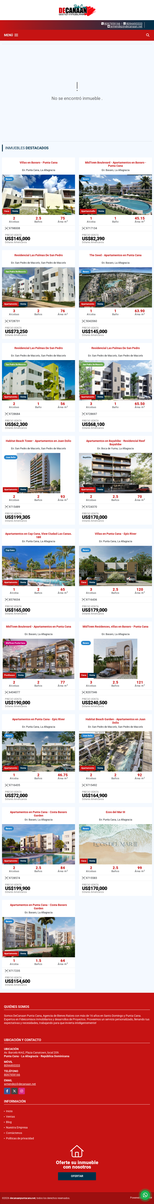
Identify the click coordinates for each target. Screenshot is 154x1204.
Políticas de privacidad (20, 1138)
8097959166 (112, 23)
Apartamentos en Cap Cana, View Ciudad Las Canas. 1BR (38, 535)
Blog (9, 1122)
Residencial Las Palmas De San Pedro (38, 255)
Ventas (10, 1116)
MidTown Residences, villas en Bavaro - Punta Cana (115, 626)
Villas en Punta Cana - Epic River (115, 533)
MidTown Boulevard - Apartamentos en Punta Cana (38, 626)
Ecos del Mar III (115, 812)
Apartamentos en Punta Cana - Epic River (38, 719)
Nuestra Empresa (17, 1127)
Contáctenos (14, 1133)
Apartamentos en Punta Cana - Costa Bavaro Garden (38, 813)
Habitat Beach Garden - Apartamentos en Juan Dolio (115, 721)
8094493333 (134, 23)
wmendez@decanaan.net (20, 1084)
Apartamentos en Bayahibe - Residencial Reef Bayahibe (115, 442)
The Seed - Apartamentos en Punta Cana (115, 255)
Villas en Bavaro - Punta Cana (39, 162)
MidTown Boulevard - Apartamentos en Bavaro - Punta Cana (115, 164)
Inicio (9, 1111)
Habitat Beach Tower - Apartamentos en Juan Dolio (38, 440)
